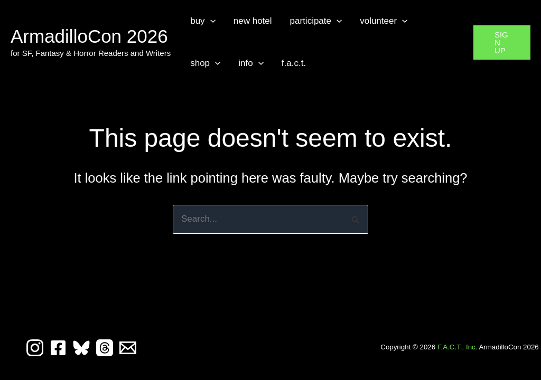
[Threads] (104, 347)
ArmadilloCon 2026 (89, 36)
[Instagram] (34, 347)
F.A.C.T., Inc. (457, 347)
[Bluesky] (81, 347)
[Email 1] (127, 347)
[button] (210, 21)
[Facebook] (58, 347)
